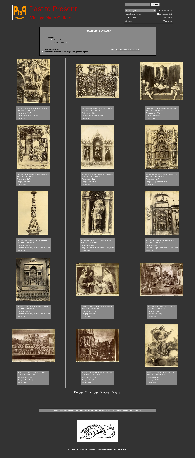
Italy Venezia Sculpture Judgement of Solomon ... (33, 108)
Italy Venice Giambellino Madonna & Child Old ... (97, 174)
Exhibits (81, 410)
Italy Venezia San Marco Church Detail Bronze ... (97, 108)
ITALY (67, 42)
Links (114, 410)
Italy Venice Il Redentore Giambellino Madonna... (161, 108)
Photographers (93, 410)
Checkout (105, 410)
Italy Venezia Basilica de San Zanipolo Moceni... (161, 240)
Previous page (91, 392)
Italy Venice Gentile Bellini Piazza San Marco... (33, 372)
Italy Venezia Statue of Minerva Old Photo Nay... (96, 240)
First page (78, 392)
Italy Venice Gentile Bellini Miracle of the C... (162, 306)
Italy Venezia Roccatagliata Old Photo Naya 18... (32, 240)
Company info (124, 410)
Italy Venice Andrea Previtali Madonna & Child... (97, 306)
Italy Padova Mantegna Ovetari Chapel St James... (33, 174)
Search (64, 410)
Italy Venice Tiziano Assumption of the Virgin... (161, 372)
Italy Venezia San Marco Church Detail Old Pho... (161, 174)
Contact (136, 410)
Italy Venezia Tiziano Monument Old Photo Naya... (33, 306)
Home (56, 410)
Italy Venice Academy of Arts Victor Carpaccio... (97, 372)
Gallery (72, 410)
